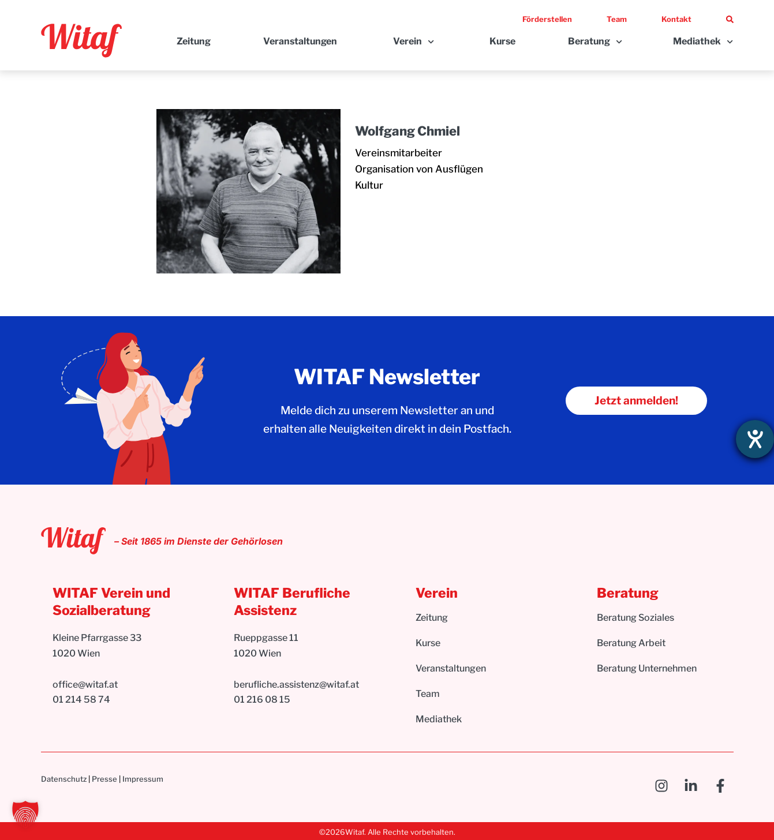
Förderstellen (547, 19)
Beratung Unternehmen (647, 668)
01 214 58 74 (81, 699)
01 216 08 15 (262, 699)
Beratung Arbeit (631, 643)
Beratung (595, 42)
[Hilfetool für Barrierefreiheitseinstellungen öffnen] (755, 439)
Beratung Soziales (635, 617)
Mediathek (703, 42)
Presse (104, 778)
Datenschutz (64, 778)
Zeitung (194, 41)
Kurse (502, 41)
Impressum (142, 778)
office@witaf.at (86, 684)
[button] (25, 814)
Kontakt (676, 19)
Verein (413, 42)
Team (617, 19)
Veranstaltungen (300, 41)
